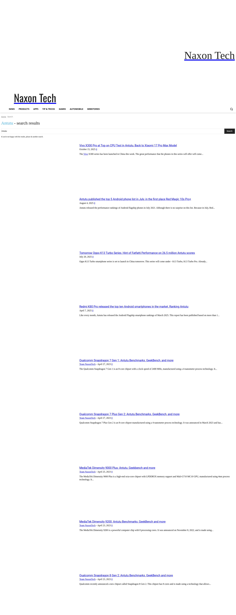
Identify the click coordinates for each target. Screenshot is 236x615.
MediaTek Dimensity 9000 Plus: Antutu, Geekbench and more (121, 468)
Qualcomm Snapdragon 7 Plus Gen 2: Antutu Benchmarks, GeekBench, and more (135, 414)
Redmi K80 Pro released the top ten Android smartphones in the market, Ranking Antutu (140, 306)
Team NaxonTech (87, 364)
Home (3, 116)
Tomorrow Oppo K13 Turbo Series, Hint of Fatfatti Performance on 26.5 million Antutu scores (144, 253)
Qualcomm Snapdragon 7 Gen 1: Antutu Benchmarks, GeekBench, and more (132, 360)
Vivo (85, 154)
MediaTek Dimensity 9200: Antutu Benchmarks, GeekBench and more (127, 521)
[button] (231, 109)
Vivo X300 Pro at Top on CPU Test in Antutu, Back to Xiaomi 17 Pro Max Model (134, 145)
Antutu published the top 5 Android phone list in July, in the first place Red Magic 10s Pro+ (142, 199)
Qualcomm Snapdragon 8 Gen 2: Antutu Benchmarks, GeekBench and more (131, 575)
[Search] (229, 131)
